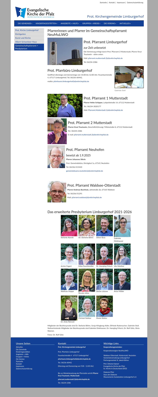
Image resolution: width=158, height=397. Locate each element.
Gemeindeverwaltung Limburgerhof (117, 358)
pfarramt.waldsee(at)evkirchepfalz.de (87, 197)
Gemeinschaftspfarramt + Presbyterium (26, 47)
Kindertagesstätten (46, 23)
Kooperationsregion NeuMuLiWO (116, 351)
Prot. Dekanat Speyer (111, 364)
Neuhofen (132, 355)
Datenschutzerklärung (135, 3)
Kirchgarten (20, 34)
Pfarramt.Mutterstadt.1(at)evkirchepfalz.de (105, 110)
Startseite (103, 3)
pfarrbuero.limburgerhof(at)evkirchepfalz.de (71, 81)
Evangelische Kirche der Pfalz (114, 366)
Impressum (121, 3)
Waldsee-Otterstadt (111, 355)
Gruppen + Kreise (91, 23)
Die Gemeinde (25, 23)
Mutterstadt (123, 355)
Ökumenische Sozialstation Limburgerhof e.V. (120, 377)
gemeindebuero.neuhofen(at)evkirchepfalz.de (84, 171)
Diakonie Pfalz (109, 372)
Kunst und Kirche (23, 38)
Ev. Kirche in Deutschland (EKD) (115, 369)
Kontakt (112, 3)
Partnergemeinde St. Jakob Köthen (116, 360)
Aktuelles (125, 23)
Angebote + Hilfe (70, 23)
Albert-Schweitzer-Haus (26, 42)
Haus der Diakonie (110, 375)
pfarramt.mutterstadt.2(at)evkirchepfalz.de (105, 58)
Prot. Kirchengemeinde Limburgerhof (115, 16)
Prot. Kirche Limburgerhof (27, 30)
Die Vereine (110, 23)
